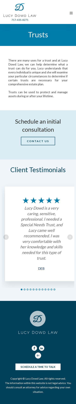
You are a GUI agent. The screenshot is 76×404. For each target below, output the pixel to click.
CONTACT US (38, 141)
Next (70, 237)
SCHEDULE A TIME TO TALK (38, 366)
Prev (6, 237)
